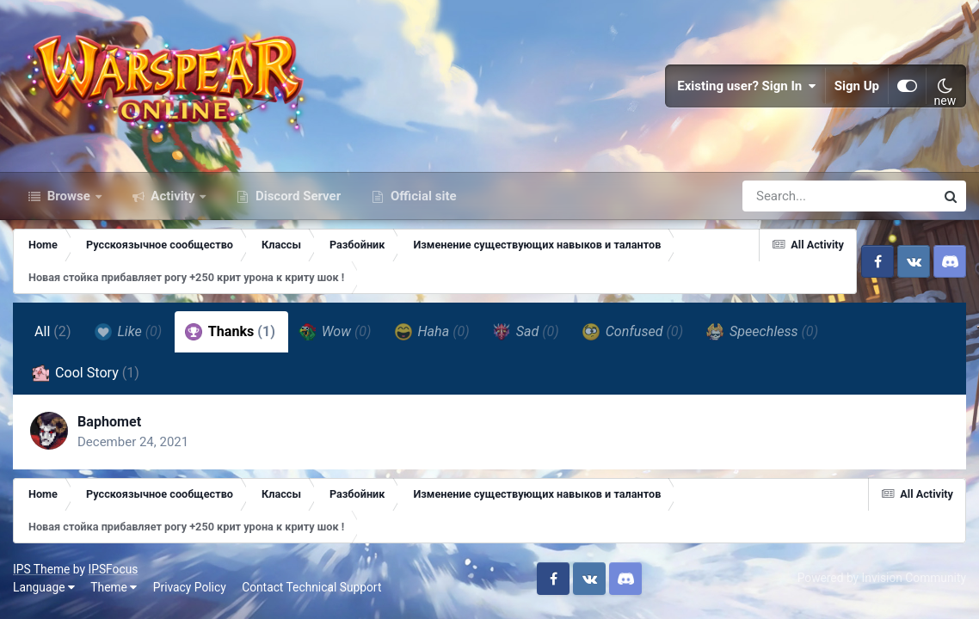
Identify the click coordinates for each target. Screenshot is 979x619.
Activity (173, 196)
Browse (69, 196)
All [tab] (52, 331)
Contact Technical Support (311, 587)
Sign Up (856, 86)
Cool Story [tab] (85, 373)
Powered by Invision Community (881, 578)
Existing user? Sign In (746, 86)
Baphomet (109, 422)
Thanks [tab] (230, 331)
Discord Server (296, 196)
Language (44, 587)
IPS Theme (41, 569)
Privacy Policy (189, 587)
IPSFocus (113, 569)
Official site (421, 196)
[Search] (789, 196)
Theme (113, 587)
